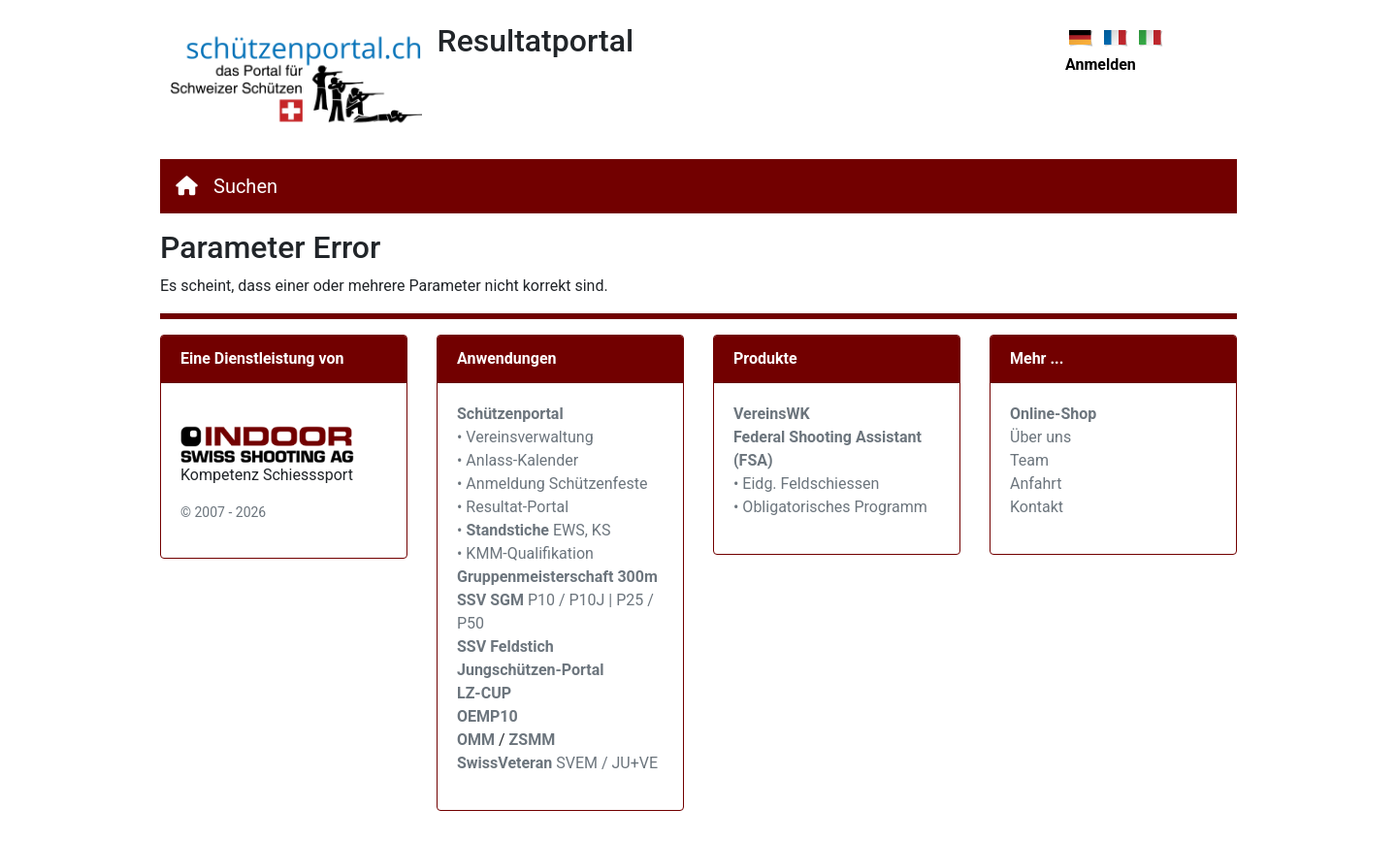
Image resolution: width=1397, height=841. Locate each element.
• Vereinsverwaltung (525, 437)
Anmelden (1100, 64)
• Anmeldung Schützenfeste (552, 483)
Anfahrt (1035, 483)
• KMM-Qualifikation (525, 553)
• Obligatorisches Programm (830, 507)
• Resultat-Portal (513, 507)
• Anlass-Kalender (517, 460)
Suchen (245, 186)
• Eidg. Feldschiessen (806, 483)
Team (1029, 460)
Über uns (1040, 437)
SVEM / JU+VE (607, 763)
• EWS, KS (533, 530)
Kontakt (1036, 507)
